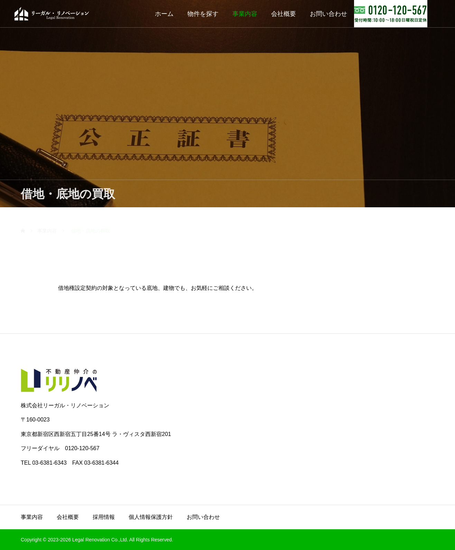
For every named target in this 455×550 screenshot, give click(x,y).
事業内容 (244, 13)
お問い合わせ (328, 13)
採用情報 (104, 517)
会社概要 (283, 13)
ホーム (164, 13)
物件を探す (203, 13)
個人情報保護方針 (151, 517)
